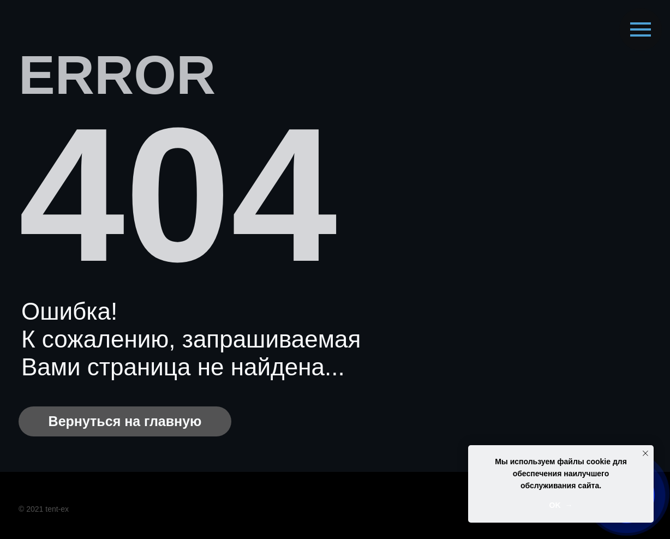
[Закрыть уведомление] (645, 453)
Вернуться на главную (125, 421)
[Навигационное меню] (640, 29)
